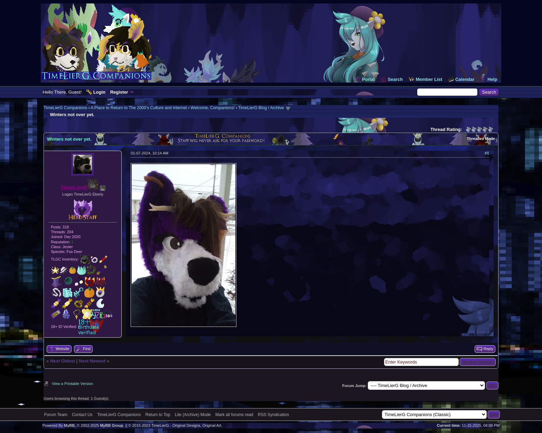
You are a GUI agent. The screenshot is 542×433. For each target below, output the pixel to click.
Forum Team (55, 414)
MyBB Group (111, 425)
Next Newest (92, 361)
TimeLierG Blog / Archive (261, 107)
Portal (368, 79)
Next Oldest (62, 361)
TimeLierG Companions (65, 107)
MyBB (69, 425)
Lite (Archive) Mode (193, 414)
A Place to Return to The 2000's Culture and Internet (139, 107)
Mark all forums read (234, 414)
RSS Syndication (273, 414)
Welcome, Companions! (212, 107)
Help (492, 79)
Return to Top (158, 414)
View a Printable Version (72, 384)
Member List (429, 79)
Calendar (465, 79)
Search (395, 79)
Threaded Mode (481, 139)
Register (119, 92)
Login (99, 92)
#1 (487, 153)
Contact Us (82, 414)
